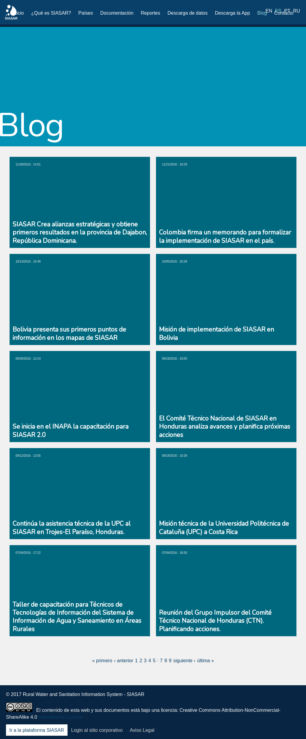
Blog (262, 13)
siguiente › (184, 660)
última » (205, 660)
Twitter (247, 698)
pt (287, 12)
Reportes (150, 13)
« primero (102, 660)
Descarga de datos (187, 13)
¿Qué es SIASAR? (51, 13)
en (269, 12)
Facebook (231, 698)
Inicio (18, 13)
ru (296, 12)
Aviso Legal (142, 730)
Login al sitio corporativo (97, 730)
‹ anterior (123, 660)
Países (85, 13)
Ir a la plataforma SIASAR (36, 730)
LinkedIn (263, 698)
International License (61, 717)
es (278, 12)
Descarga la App (232, 13)
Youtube (278, 698)
